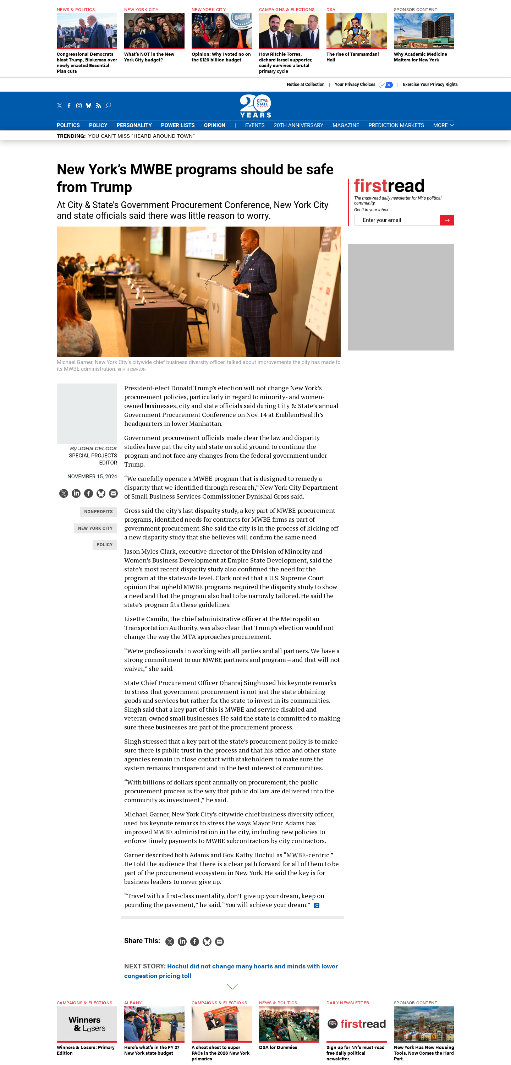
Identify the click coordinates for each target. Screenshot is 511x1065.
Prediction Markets (396, 125)
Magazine (346, 125)
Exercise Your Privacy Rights (430, 84)
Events (255, 125)
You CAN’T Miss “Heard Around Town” (141, 135)
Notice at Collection (305, 84)
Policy (98, 125)
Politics (68, 125)
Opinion (214, 125)
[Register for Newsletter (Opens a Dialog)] (447, 220)
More (443, 125)
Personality (134, 125)
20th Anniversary (298, 125)
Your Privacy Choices (364, 85)
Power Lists (178, 125)
